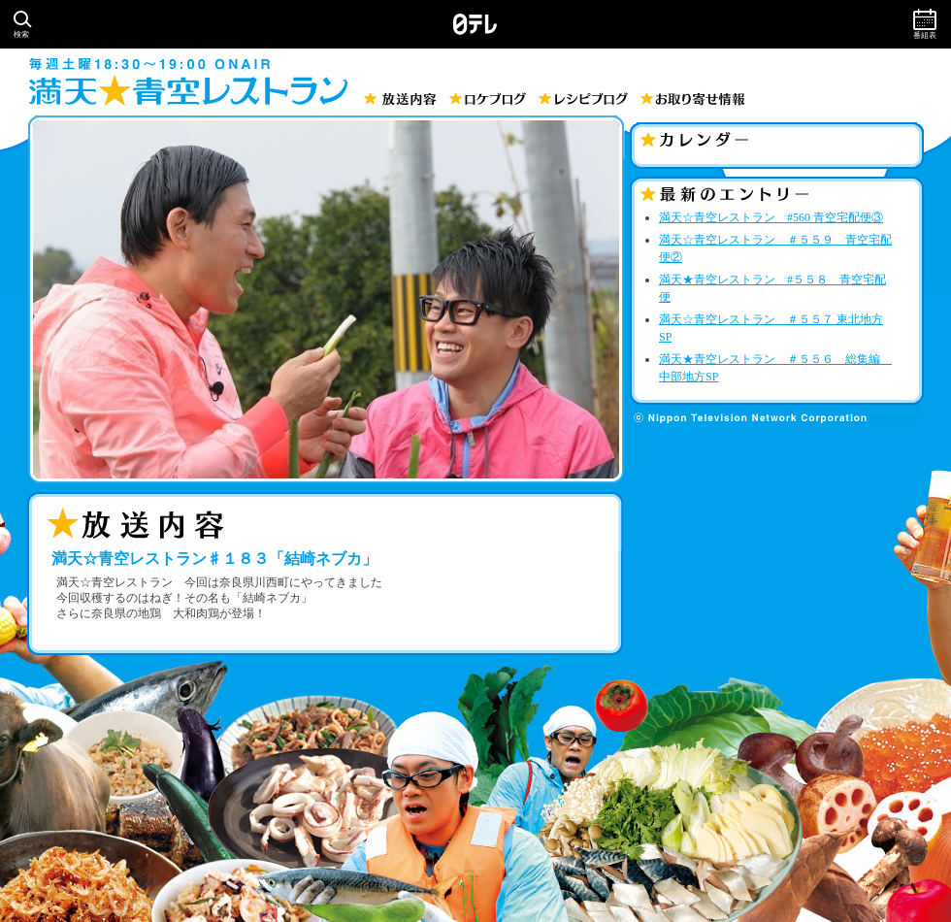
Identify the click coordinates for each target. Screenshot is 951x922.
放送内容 (400, 99)
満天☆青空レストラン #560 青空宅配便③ (771, 217)
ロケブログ (487, 98)
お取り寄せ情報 (692, 99)
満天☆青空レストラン (188, 90)
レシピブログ (583, 98)
